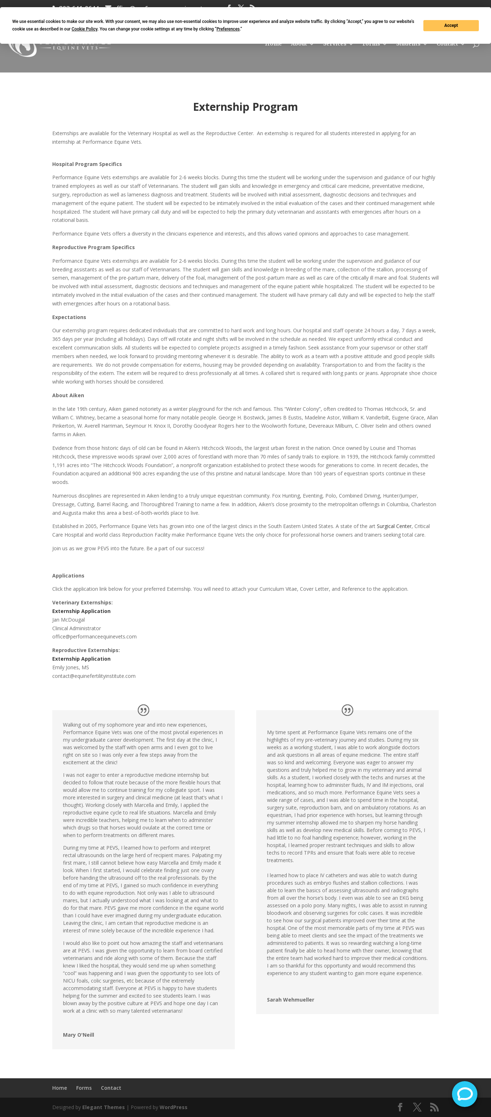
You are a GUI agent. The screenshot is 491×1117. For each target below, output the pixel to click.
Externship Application (81, 611)
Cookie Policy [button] (84, 29)
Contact (447, 44)
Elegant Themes (103, 1107)
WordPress (174, 1107)
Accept (451, 25)
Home (273, 44)
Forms (371, 44)
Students (408, 44)
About (299, 44)
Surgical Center (394, 526)
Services (334, 44)
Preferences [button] (228, 29)
